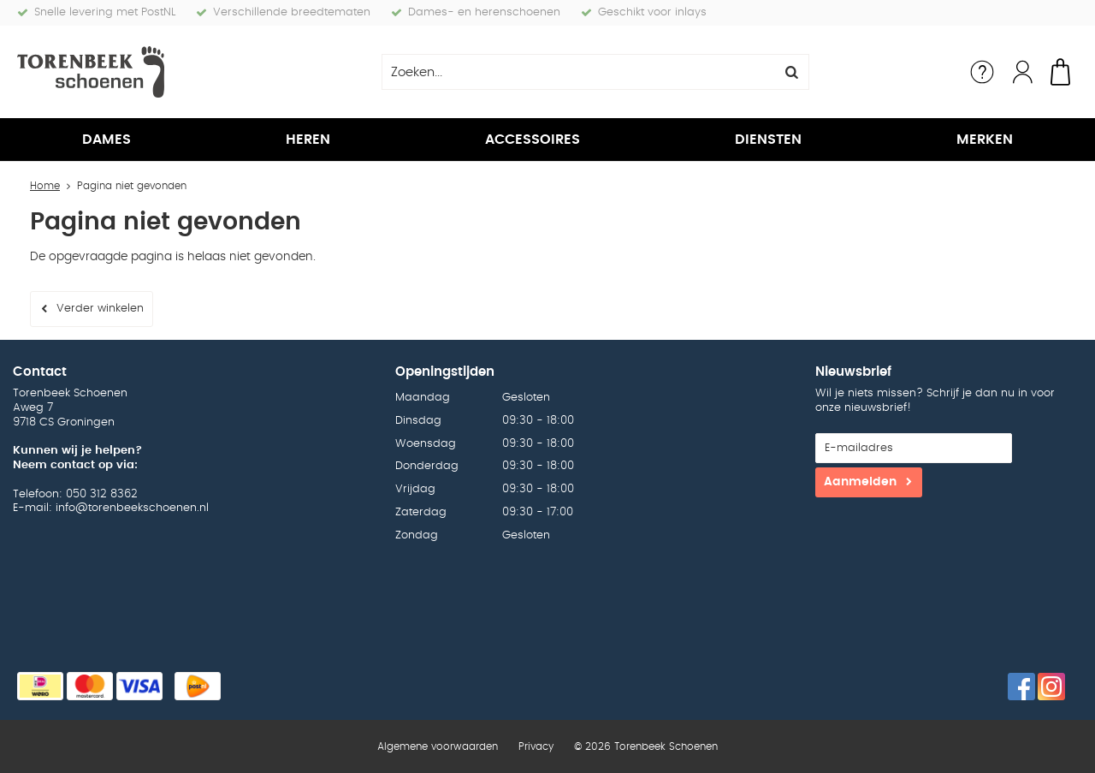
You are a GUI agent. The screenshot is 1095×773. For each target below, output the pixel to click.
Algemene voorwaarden (437, 746)
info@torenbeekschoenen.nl (132, 508)
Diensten (768, 139)
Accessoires (532, 139)
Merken (984, 139)
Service (982, 72)
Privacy (535, 746)
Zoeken (791, 72)
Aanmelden (860, 482)
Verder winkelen (100, 308)
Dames (106, 139)
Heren (308, 139)
